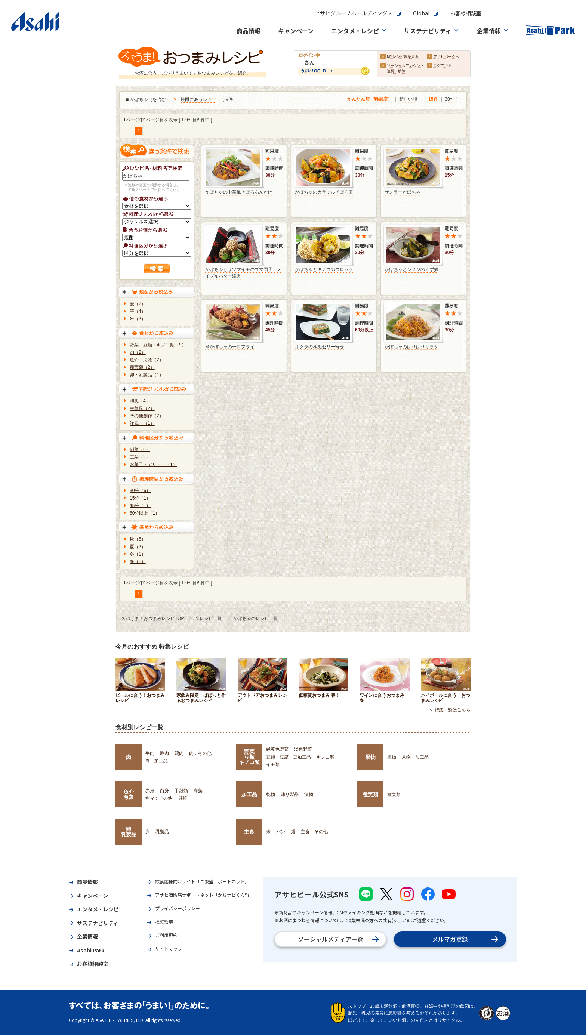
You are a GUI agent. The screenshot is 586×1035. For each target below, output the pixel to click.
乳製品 (162, 831)
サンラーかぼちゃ (402, 192)
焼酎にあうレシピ (198, 99)
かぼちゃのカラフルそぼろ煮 (324, 192)
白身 (164, 790)
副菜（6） (140, 449)
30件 (449, 99)
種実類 (370, 794)
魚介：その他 (158, 798)
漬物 (308, 794)
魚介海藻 (128, 794)
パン (280, 831)
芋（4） (138, 311)
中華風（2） (142, 408)
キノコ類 (325, 757)
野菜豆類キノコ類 (249, 756)
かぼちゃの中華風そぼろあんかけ (238, 192)
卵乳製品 (128, 831)
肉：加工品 (156, 760)
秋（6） (138, 539)
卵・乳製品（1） (147, 374)
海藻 (198, 790)
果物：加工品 (415, 757)
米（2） (138, 318)
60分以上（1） (145, 513)
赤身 (149, 790)
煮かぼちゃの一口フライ (230, 346)
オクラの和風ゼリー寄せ (319, 346)
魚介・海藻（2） (147, 359)
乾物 (270, 794)
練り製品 (290, 794)
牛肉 (149, 753)
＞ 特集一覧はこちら (450, 710)
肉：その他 (200, 753)
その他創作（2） (147, 415)
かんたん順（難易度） (369, 99)
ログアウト (442, 66)
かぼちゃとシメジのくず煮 (411, 269)
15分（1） (140, 498)
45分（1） (140, 505)
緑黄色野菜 (277, 749)
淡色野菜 (303, 749)
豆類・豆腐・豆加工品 (288, 757)
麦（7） (138, 303)
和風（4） (140, 401)
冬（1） (138, 554)
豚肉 (164, 753)
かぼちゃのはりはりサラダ (411, 346)
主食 (249, 832)
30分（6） (140, 490)
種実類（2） (142, 367)
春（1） (138, 561)
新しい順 (408, 99)
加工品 (249, 794)
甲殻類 (181, 790)
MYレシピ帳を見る (403, 57)
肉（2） (138, 352)
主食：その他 (314, 831)
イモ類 (273, 764)
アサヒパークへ (446, 57)
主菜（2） (140, 457)
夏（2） (138, 546)
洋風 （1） (142, 423)
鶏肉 (179, 753)
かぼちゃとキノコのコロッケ (324, 269)
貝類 (182, 798)
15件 (433, 99)
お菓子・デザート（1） (153, 464)
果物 (370, 757)
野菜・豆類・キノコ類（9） (158, 344)
